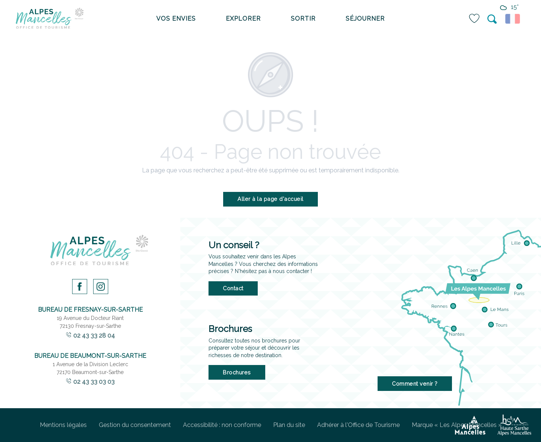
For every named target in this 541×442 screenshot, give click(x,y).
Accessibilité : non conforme (222, 424)
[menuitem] (49, 19)
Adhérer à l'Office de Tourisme (358, 424)
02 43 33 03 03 (94, 381)
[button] (492, 19)
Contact (233, 288)
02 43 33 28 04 (94, 335)
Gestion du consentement (135, 424)
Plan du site (289, 424)
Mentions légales (63, 424)
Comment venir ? (415, 383)
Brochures (237, 372)
